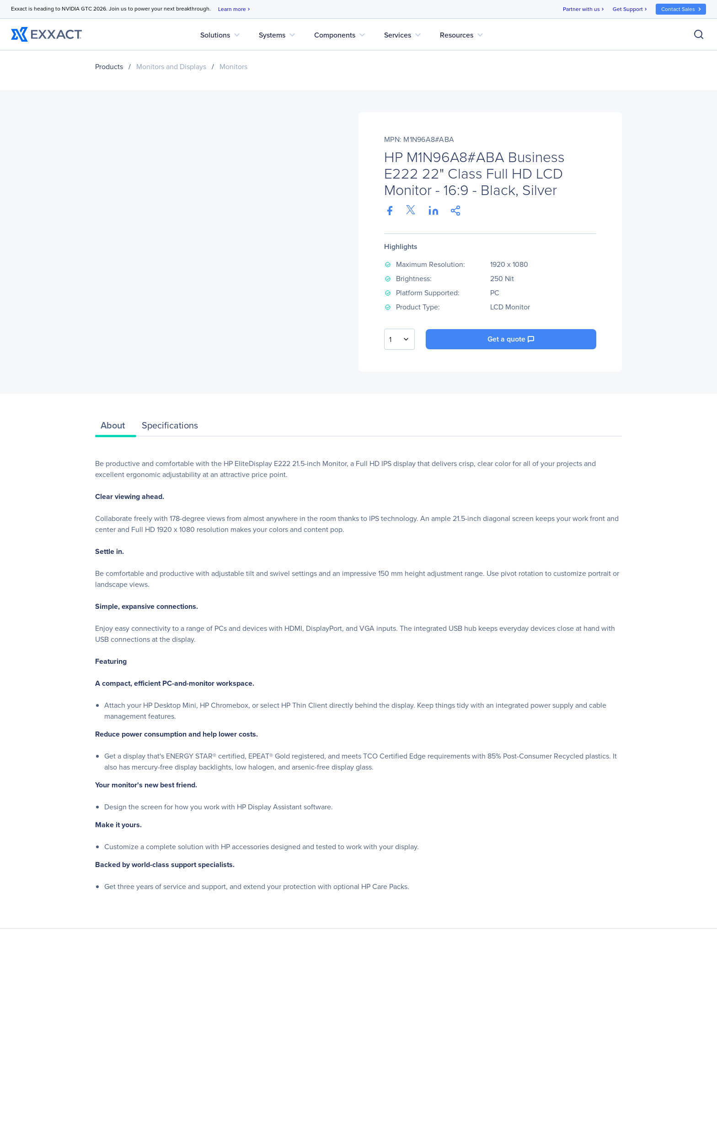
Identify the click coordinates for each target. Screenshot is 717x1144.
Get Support (630, 9)
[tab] (115, 427)
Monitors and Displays (171, 66)
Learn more (234, 9)
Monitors (233, 66)
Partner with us (584, 9)
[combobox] (399, 339)
